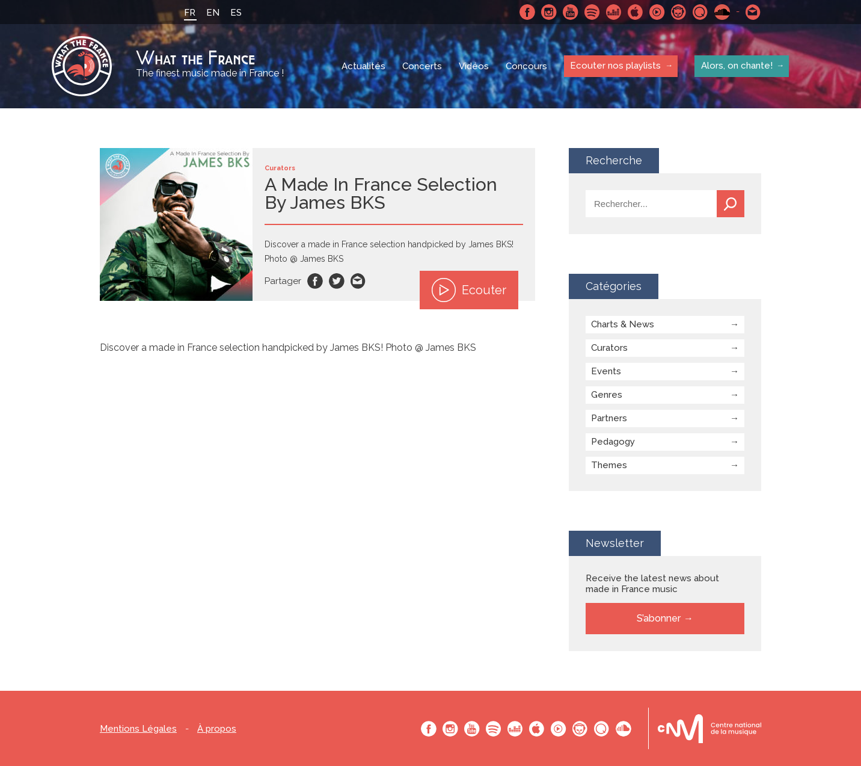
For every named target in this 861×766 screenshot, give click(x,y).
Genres (606, 394)
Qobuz (700, 12)
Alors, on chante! (736, 65)
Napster (679, 12)
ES (236, 12)
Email (358, 281)
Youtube (570, 12)
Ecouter (469, 290)
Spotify (592, 12)
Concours (526, 66)
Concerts (422, 66)
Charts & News (622, 324)
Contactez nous (753, 12)
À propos (216, 729)
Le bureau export (709, 728)
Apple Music (635, 12)
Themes (609, 465)
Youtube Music (657, 12)
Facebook (527, 12)
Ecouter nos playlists (615, 65)
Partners (609, 418)
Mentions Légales (138, 729)
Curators (609, 347)
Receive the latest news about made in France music (652, 584)
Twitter (337, 281)
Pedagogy (613, 441)
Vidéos (474, 66)
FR (189, 12)
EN (212, 12)
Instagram (549, 12)
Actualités (363, 66)
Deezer (614, 12)
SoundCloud (722, 12)
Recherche (730, 203)
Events (606, 371)
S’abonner (659, 618)
